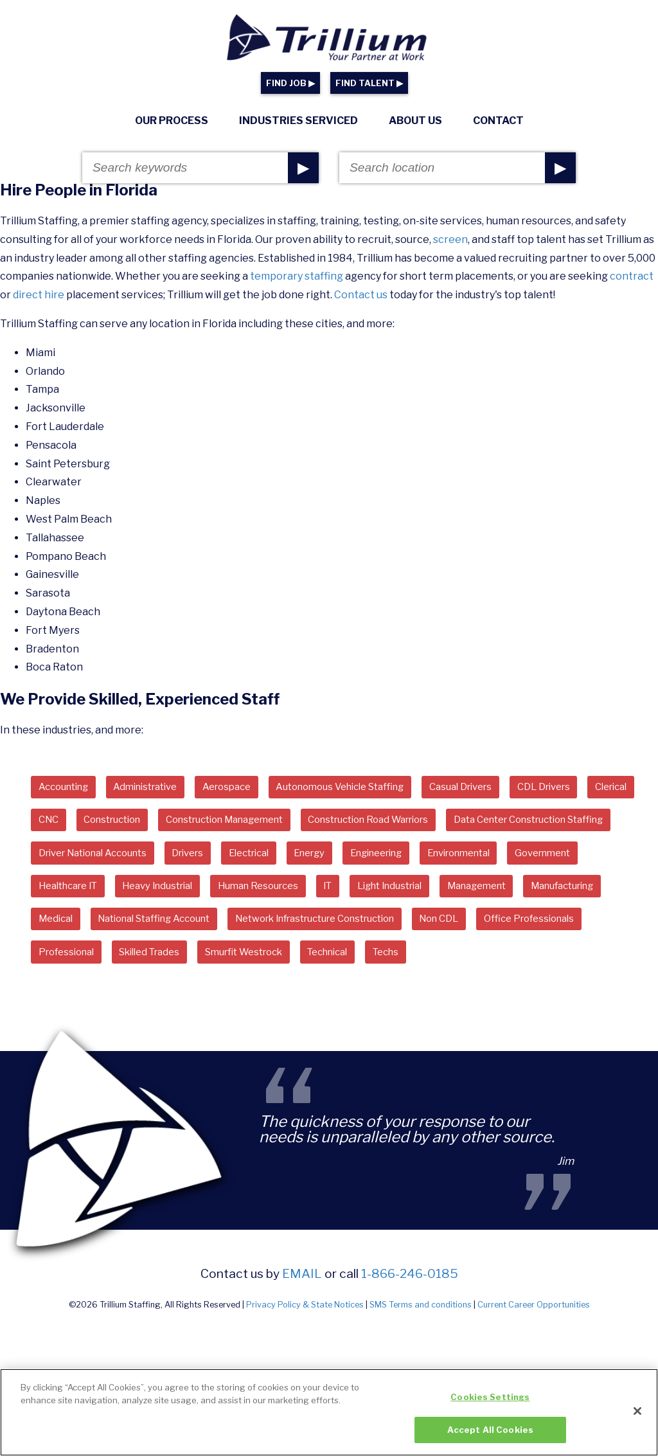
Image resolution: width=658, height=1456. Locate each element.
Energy (540, 857)
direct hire (38, 295)
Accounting (67, 788)
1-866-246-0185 (409, 1320)
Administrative (159, 788)
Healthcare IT (351, 892)
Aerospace (249, 788)
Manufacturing (270, 927)
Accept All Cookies (490, 1436)
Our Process (171, 120)
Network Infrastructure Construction (131, 962)
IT (637, 892)
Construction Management (312, 822)
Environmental (163, 892)
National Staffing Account (463, 927)
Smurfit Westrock (83, 997)
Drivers (404, 857)
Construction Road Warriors (474, 822)
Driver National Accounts (297, 857)
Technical (177, 997)
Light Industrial (76, 927)
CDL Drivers (600, 788)
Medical (353, 927)
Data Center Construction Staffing (124, 857)
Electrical (472, 857)
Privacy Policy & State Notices (305, 1351)
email (302, 1320)
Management (173, 927)
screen (450, 239)
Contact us (360, 295)
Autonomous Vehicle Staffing (375, 788)
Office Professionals (371, 962)
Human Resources (561, 892)
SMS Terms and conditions (420, 1351)
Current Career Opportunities (533, 1351)
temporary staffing (296, 276)
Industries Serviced (298, 120)
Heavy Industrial (450, 892)
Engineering (69, 892)
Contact (498, 120)
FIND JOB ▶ (290, 83)
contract (632, 276)
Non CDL (272, 962)
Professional (479, 962)
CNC (114, 822)
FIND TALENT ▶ (369, 83)
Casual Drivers (509, 788)
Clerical (57, 822)
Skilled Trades (571, 962)
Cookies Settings (489, 1403)
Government (258, 892)
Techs (243, 997)
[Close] (637, 1417)
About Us (415, 120)
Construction (185, 822)
